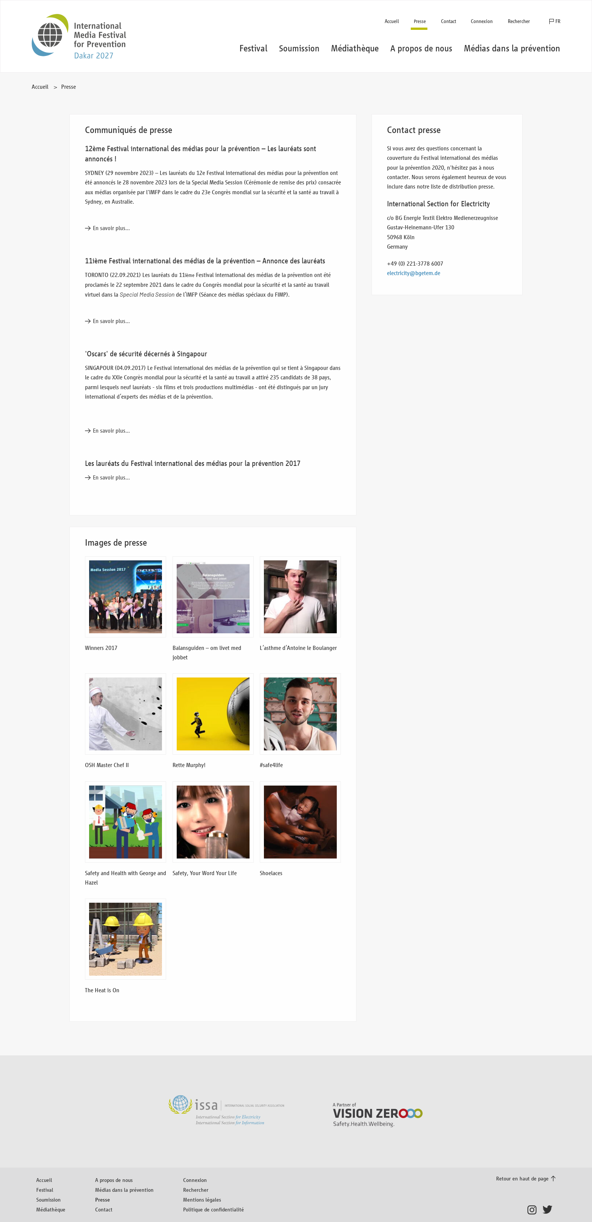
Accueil (392, 21)
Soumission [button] (299, 48)
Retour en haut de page (522, 1178)
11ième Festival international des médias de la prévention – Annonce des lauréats (205, 261)
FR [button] (557, 21)
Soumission (48, 1199)
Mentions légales (202, 1199)
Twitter (549, 1209)
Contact (448, 21)
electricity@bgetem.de (413, 273)
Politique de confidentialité (213, 1209)
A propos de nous (114, 1180)
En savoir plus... (111, 228)
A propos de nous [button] (421, 48)
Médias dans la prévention (124, 1189)
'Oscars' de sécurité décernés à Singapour (146, 354)
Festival (44, 1189)
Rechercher (519, 21)
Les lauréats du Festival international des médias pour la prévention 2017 (193, 463)
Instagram (534, 1209)
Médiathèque (50, 1209)
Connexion (482, 21)
